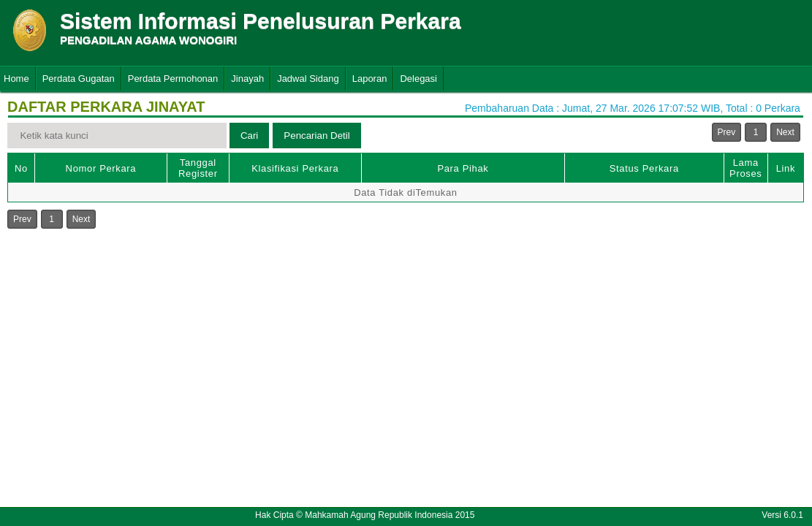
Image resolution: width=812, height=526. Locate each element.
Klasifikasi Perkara (294, 168)
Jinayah (247, 78)
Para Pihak (462, 168)
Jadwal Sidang (308, 78)
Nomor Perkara (101, 168)
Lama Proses (745, 168)
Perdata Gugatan (78, 78)
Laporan (369, 78)
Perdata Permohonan (173, 78)
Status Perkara (644, 168)
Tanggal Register (198, 168)
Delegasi (418, 78)
